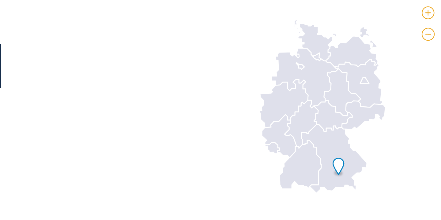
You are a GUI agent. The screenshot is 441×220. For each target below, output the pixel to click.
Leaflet (434, 217)
